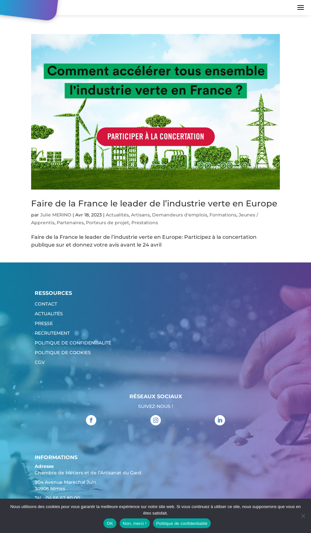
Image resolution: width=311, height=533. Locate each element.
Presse (44, 323)
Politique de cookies (63, 352)
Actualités (117, 215)
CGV (40, 362)
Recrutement (52, 333)
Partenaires (70, 223)
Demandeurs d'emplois (179, 215)
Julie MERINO (55, 215)
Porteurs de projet (107, 223)
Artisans (140, 215)
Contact (46, 304)
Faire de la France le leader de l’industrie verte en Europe (154, 203)
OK (110, 523)
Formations (222, 215)
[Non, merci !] (303, 516)
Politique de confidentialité (73, 343)
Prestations (144, 223)
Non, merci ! (135, 523)
